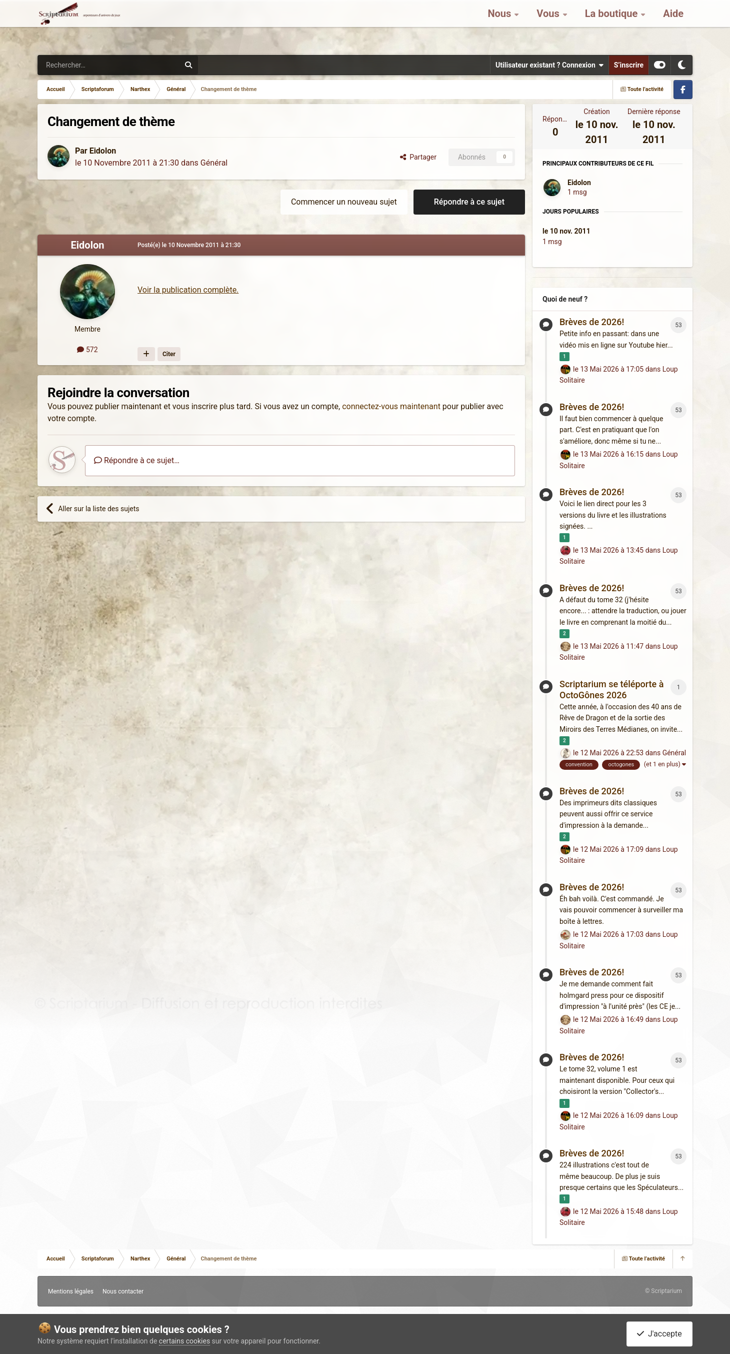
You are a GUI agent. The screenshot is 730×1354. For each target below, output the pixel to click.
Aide (673, 25)
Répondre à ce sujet (469, 202)
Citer (169, 354)
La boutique (612, 25)
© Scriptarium (663, 1290)
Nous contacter (123, 1291)
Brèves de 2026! (592, 322)
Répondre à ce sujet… (137, 460)
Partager (418, 157)
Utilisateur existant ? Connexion (550, 65)
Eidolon (103, 151)
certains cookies (184, 1341)
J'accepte (659, 1333)
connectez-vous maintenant (391, 406)
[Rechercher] (88, 65)
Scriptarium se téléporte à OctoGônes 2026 (612, 689)
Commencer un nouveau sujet (344, 202)
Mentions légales (71, 1291)
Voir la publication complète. (188, 290)
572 (87, 350)
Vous (549, 25)
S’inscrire (629, 65)
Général (214, 163)
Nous (501, 25)
